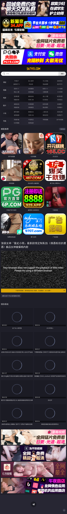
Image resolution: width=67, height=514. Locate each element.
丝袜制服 (31, 92)
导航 (4, 121)
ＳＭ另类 (59, 92)
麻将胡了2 (17, 84)
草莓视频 (45, 119)
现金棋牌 (45, 84)
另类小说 (31, 115)
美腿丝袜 (16, 107)
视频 (4, 90)
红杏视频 (16, 123)
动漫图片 (59, 104)
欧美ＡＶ (45, 89)
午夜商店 (31, 119)
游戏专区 (59, 81)
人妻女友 (45, 112)
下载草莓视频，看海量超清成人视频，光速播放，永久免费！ (40, 290)
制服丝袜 (16, 100)
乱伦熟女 (45, 100)
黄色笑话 (45, 115)
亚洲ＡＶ (16, 89)
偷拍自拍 (31, 96)
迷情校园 (16, 115)
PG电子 (16, 81)
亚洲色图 (31, 104)
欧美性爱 (59, 96)
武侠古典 (59, 112)
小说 (4, 113)
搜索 (62, 74)
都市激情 (16, 112)
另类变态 (59, 100)
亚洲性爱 (16, 96)
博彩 (4, 82)
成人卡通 (45, 96)
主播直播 (45, 92)
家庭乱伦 (31, 112)
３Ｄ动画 (59, 89)
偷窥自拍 (16, 104)
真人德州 (31, 81)
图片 (4, 105)
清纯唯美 (31, 107)
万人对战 (45, 81)
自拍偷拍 (31, 89)
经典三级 (31, 100)
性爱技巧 (59, 115)
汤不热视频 (59, 119)
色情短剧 (31, 123)
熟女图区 (45, 107)
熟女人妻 (16, 92)
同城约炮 (16, 119)
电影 (4, 98)
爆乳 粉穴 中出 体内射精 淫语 (11, 296)
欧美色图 (45, 104)
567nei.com (33, 69)
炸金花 (31, 84)
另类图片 (59, 107)
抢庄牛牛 (59, 84)
